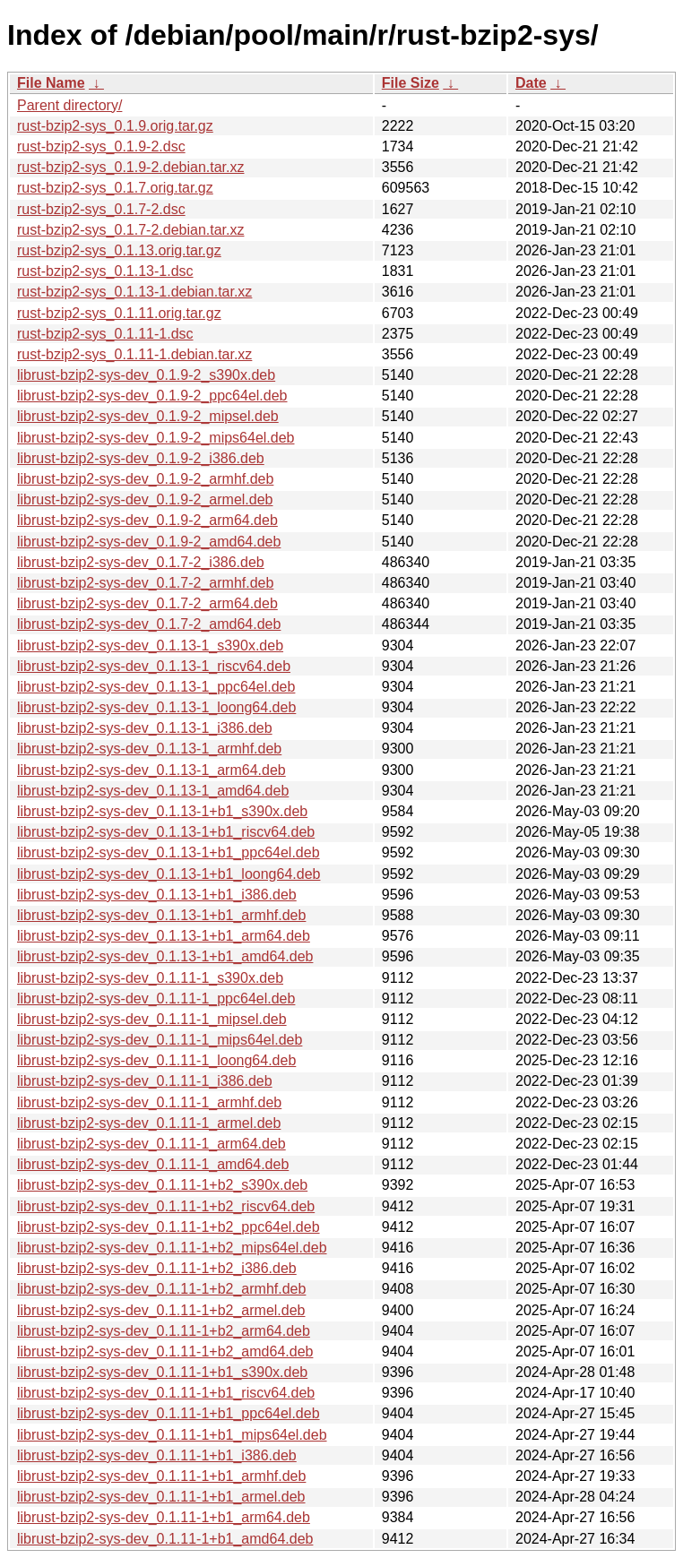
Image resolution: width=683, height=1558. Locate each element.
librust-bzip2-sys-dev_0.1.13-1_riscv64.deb (153, 666)
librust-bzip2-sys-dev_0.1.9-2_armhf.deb (145, 478)
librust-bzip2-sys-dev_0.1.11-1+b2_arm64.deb (163, 1331)
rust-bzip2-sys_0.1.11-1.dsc (105, 333)
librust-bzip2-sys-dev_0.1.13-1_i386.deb (144, 728)
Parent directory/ (69, 105)
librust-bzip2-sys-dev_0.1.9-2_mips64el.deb (156, 437)
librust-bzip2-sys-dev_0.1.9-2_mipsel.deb (148, 416)
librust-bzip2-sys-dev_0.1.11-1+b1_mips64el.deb (172, 1434)
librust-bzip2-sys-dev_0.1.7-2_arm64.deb (147, 603)
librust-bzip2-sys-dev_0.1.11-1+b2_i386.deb (157, 1268)
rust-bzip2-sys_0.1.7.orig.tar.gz (115, 187)
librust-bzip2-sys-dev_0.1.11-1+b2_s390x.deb (162, 1184)
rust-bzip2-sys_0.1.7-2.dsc (101, 209)
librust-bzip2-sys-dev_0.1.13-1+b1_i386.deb (157, 894)
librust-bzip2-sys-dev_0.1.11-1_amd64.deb (153, 1164)
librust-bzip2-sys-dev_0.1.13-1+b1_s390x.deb (162, 811)
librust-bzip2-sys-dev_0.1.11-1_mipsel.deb (152, 1019)
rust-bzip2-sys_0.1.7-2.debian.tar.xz (130, 229)
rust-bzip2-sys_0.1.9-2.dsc (101, 146)
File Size (410, 82)
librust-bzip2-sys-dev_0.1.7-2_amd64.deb (149, 624)
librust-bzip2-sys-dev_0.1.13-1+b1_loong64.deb (168, 874)
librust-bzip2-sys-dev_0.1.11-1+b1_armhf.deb (161, 1476)
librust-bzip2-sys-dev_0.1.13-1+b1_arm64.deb (163, 935)
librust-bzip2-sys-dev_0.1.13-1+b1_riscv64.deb (166, 831)
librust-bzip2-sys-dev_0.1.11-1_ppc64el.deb (156, 998)
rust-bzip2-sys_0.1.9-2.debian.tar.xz (130, 167)
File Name (51, 82)
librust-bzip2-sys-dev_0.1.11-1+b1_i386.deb (157, 1455)
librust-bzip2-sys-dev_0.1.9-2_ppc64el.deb (152, 395)
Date (531, 82)
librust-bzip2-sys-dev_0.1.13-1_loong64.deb (156, 707)
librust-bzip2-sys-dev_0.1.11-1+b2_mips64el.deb (172, 1247)
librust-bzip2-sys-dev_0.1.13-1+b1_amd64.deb (165, 956)
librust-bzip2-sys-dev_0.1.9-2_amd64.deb (149, 541)
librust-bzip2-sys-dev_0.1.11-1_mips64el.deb (159, 1039)
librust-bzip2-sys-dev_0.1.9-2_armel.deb (144, 499)
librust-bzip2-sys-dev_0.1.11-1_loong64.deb (156, 1060)
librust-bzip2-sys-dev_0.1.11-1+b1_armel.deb (161, 1496)
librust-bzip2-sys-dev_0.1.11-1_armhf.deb (149, 1102)
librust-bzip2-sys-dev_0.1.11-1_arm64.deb (151, 1143)
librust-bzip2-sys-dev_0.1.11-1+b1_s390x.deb (162, 1372)
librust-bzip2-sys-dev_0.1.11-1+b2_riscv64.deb (166, 1206)
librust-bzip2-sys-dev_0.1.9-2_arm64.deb (147, 520)
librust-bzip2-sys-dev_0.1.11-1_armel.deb (149, 1123)
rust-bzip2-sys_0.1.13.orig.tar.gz (119, 250)
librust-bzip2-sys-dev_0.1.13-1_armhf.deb (149, 748)
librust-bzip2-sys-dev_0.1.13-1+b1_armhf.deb (161, 915)
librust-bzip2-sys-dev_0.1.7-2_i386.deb (140, 562)
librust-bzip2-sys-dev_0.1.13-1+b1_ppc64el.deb (168, 852)
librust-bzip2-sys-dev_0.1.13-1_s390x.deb (150, 645)
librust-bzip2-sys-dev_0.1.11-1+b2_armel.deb (161, 1310)
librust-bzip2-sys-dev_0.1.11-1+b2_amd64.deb (165, 1351)
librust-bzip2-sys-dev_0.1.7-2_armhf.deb (145, 582)
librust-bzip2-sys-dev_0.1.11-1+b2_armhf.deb (161, 1288)
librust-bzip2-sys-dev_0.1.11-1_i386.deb (144, 1081)
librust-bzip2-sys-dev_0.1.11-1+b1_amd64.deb (165, 1538)
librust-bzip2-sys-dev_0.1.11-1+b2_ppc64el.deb (168, 1227)
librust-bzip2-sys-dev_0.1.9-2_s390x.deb (146, 375)
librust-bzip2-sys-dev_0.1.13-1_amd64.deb (153, 790)
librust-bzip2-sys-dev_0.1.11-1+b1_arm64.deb (163, 1517)
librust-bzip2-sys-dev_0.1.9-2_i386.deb (140, 458)
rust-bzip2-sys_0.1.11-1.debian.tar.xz (134, 354)
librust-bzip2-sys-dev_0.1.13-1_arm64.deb (151, 770)
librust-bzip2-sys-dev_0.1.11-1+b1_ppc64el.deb (168, 1413)
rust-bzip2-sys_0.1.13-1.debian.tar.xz (134, 291)
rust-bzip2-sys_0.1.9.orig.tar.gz (115, 125)
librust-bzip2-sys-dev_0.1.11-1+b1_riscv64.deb (166, 1392)
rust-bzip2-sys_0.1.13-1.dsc (105, 271)
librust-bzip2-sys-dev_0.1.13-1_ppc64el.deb (156, 686)
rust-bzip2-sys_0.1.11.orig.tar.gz (119, 313)
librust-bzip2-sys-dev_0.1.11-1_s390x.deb (150, 978)
